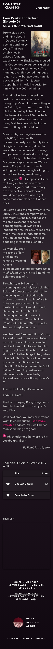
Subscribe (13, 638)
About (30, 626)
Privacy (40, 638)
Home (30, 618)
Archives (33, 622)
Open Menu (43, 7)
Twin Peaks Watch (31, 25)
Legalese (27, 638)
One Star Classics (24, 484)
